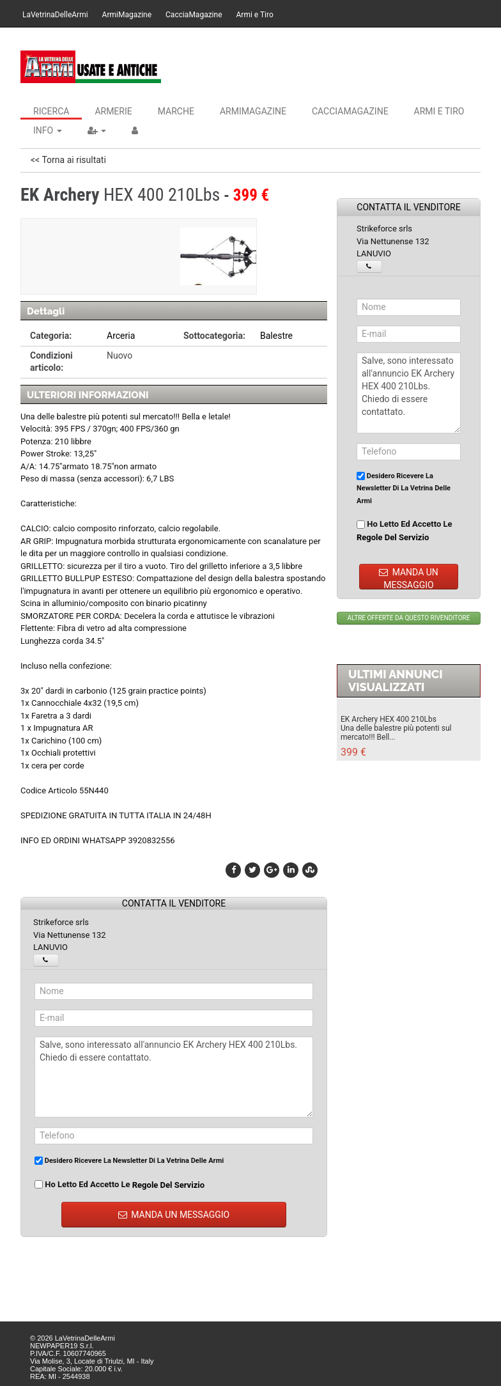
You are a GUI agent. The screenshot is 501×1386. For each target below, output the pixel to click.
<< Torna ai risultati (68, 160)
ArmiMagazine (126, 14)
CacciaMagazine (194, 14)
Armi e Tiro (255, 14)
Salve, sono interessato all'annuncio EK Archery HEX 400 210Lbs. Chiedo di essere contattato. (174, 1076)
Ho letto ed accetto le (119, 1185)
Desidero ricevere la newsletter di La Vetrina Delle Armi (129, 1160)
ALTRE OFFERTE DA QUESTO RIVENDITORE (409, 617)
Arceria (121, 336)
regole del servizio (168, 1185)
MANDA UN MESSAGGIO (174, 1215)
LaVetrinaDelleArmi (55, 14)
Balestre (276, 336)
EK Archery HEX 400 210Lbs (388, 719)
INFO (47, 130)
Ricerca (51, 111)
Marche (176, 111)
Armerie (113, 111)
